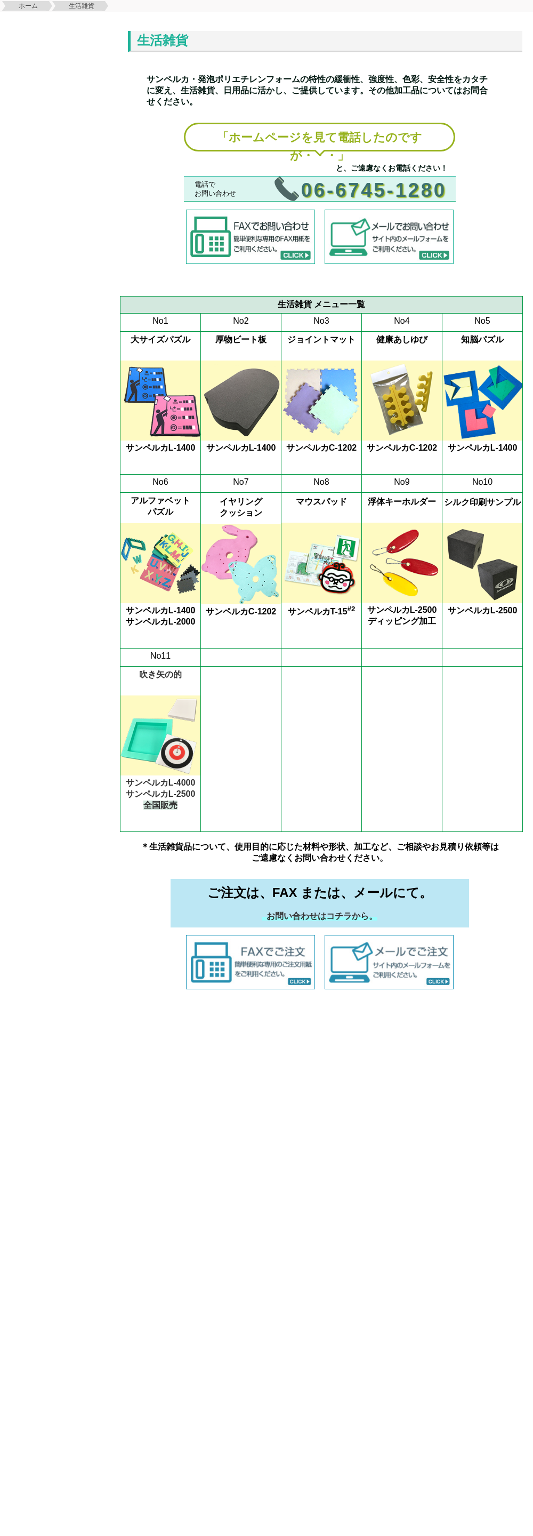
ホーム (28, 6)
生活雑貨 (81, 6)
